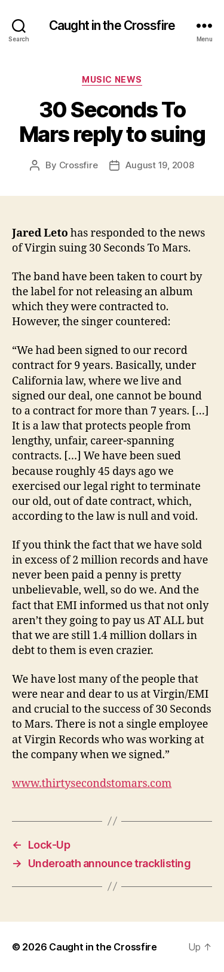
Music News (112, 79)
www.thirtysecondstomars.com (91, 784)
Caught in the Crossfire (112, 25)
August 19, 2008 (159, 165)
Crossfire (78, 165)
